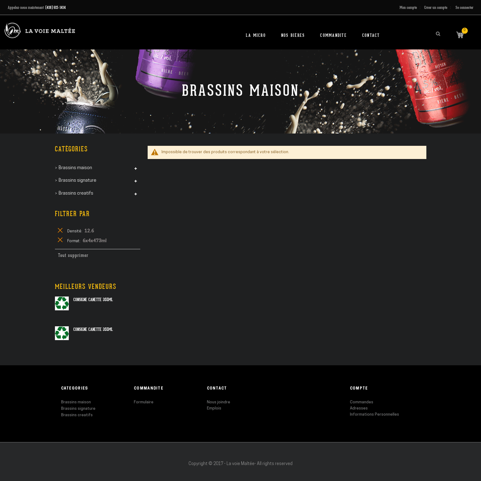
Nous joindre (218, 402)
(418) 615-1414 (55, 7)
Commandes (361, 402)
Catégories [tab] (71, 149)
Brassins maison (76, 402)
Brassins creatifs (77, 415)
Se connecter (464, 7)
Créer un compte (435, 7)
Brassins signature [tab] (77, 180)
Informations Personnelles (374, 415)
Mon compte (408, 7)
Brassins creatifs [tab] (76, 193)
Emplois (214, 408)
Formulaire (143, 402)
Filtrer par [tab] (72, 214)
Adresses (359, 408)
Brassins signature (78, 409)
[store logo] (40, 30)
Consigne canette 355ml (93, 299)
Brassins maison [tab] (75, 168)
